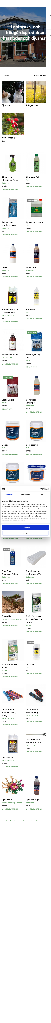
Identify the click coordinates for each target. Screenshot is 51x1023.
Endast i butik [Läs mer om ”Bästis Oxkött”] (7, 409)
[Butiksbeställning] (35, 75)
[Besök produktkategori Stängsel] (37, 94)
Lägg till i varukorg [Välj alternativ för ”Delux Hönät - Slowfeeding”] (34, 722)
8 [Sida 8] (31, 820)
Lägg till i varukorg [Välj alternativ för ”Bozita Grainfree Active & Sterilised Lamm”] (34, 631)
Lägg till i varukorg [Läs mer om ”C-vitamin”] (34, 673)
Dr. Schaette (7, 358)
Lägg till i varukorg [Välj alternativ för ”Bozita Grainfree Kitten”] (10, 677)
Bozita (28, 625)
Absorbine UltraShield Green (10, 178)
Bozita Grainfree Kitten (9, 665)
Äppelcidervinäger (35, 222)
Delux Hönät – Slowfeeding (32, 711)
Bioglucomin (32, 445)
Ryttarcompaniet (8, 315)
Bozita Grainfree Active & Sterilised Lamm (34, 619)
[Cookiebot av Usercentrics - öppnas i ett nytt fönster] (40, 488)
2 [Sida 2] (6, 820)
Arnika (5, 268)
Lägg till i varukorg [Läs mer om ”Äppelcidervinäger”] (34, 232)
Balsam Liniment (10, 355)
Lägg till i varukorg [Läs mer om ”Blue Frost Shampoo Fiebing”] (10, 583)
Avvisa (25, 533)
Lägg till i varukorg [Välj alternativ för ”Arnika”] (10, 277)
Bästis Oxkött (8, 400)
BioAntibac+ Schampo (31, 401)
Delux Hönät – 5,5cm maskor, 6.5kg (9, 713)
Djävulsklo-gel (33, 800)
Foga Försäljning (32, 745)
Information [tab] (25, 494)
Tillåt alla (25, 527)
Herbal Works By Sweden (12, 619)
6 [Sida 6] (23, 820)
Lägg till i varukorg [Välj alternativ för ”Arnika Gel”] (34, 277)
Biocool (5, 445)
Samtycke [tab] (9, 494)
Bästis (28, 360)
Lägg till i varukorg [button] (10, 189)
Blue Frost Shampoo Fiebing (10, 572)
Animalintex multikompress (9, 223)
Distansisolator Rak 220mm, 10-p (34, 741)
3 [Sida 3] (10, 820)
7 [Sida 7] (27, 820)
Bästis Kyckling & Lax (34, 356)
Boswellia (6, 616)
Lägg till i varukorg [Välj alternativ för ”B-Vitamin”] (34, 319)
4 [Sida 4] (14, 820)
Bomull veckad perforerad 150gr (34, 572)
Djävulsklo (7, 800)
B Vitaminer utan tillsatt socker (10, 311)
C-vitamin (30, 664)
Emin (28, 180)
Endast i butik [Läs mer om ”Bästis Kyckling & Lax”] (31, 367)
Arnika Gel (31, 268)
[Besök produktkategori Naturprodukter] (13, 128)
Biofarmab (6, 183)
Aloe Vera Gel (32, 177)
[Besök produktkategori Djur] (13, 94)
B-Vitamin (30, 310)
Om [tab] (42, 494)
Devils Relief (8, 758)
